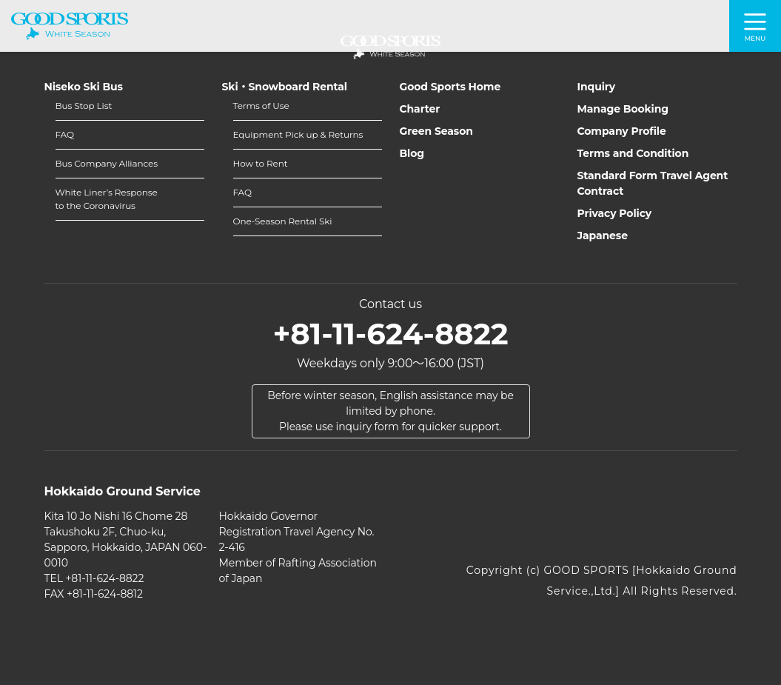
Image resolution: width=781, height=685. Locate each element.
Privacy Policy (614, 213)
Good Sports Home (450, 86)
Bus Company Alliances (107, 163)
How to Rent (260, 163)
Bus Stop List (84, 105)
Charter (420, 109)
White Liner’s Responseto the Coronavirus (107, 199)
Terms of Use (261, 105)
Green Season (436, 131)
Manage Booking (623, 109)
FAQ (65, 134)
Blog (412, 153)
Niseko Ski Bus (83, 86)
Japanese (602, 235)
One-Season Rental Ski (282, 221)
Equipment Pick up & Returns (298, 134)
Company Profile (621, 131)
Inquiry (596, 86)
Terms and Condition (633, 153)
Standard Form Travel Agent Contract (652, 183)
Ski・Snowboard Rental (284, 86)
